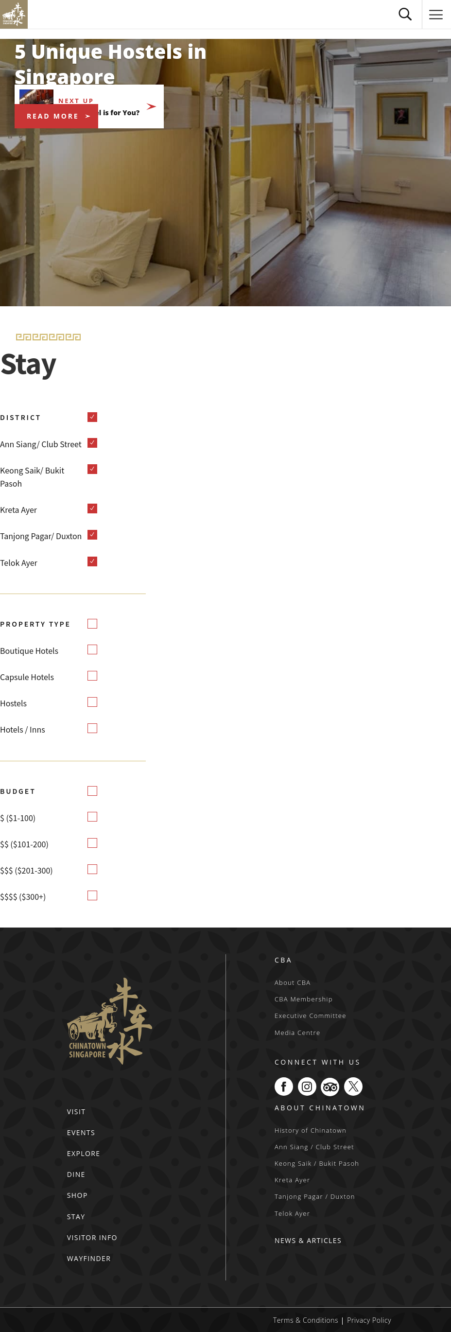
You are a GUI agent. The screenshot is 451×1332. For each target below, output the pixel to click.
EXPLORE (84, 1153)
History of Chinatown (311, 1130)
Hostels (13, 703)
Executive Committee (311, 1015)
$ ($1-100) (17, 818)
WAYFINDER (89, 1258)
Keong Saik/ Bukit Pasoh (32, 476)
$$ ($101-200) (24, 844)
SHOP (77, 1195)
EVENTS (81, 1132)
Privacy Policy (369, 1320)
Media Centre (297, 1032)
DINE (76, 1174)
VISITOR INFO (92, 1237)
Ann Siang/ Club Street (41, 444)
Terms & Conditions (305, 1320)
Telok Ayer (18, 562)
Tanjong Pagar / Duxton (315, 1196)
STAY (76, 1216)
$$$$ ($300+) (23, 896)
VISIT (76, 1111)
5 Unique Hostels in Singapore (111, 64)
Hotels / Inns (22, 729)
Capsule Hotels (27, 677)
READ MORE (53, 116)
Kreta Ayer (18, 509)
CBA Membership (304, 999)
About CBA (293, 982)
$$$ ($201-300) (26, 870)
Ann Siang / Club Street (314, 1146)
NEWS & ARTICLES (308, 1240)
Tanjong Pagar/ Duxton (41, 536)
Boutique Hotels (29, 650)
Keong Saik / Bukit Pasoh (317, 1163)
